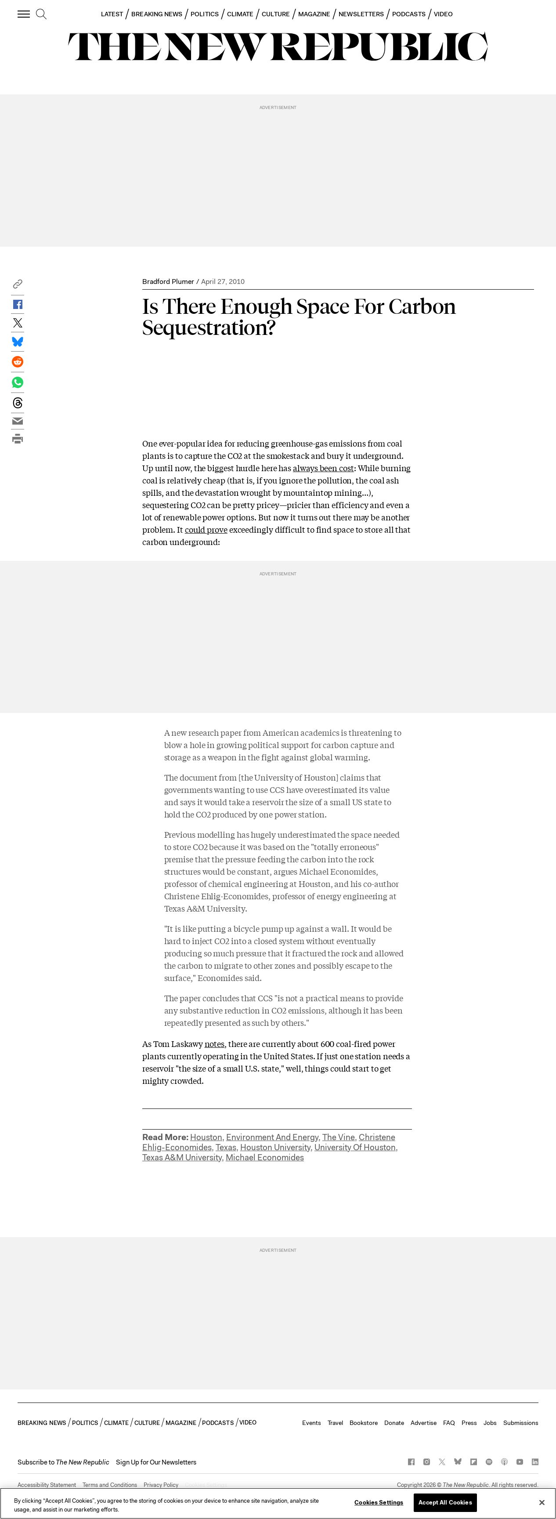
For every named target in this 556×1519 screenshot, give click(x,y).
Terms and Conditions (110, 1485)
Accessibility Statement (47, 1485)
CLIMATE (240, 14)
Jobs (490, 1423)
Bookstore (364, 1423)
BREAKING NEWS (156, 14)
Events (311, 1423)
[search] (41, 14)
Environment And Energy (272, 1137)
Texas (226, 1147)
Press (469, 1423)
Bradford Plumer (168, 281)
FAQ (449, 1423)
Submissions (520, 1423)
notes (215, 1043)
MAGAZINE (314, 14)
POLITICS (205, 14)
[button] (17, 286)
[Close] (542, 1502)
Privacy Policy (161, 1485)
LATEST (112, 14)
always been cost (323, 467)
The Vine (338, 1137)
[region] (278, 1503)
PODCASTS (409, 14)
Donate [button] (394, 1423)
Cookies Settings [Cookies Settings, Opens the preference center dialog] (378, 1502)
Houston (206, 1137)
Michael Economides (265, 1157)
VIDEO (443, 14)
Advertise (424, 1423)
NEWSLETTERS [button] (361, 14)
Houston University (275, 1147)
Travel (335, 1423)
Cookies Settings (206, 1485)
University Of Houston (355, 1147)
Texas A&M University (182, 1157)
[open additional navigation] (24, 14)
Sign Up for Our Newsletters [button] (156, 1462)
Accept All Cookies (445, 1502)
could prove (206, 529)
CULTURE (276, 14)
